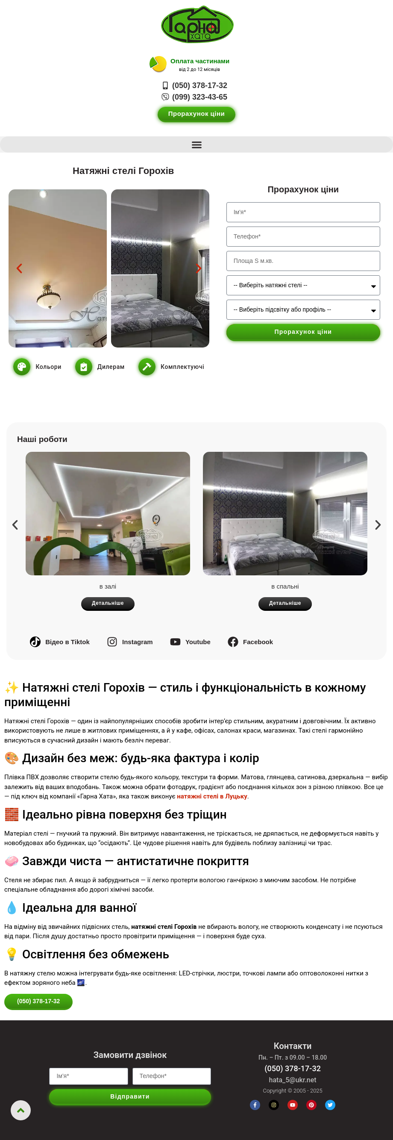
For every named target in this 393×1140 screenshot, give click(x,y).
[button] (196, 144)
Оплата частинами (199, 61)
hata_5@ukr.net (293, 1080)
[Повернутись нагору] (21, 1110)
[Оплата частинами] (158, 64)
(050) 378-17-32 (292, 1068)
